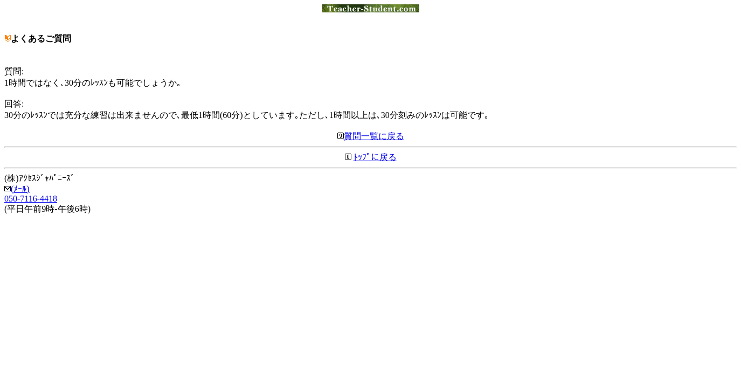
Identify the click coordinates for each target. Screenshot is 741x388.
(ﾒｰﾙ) (17, 188)
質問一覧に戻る (370, 136)
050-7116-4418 (30, 198)
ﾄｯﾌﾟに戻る (375, 157)
